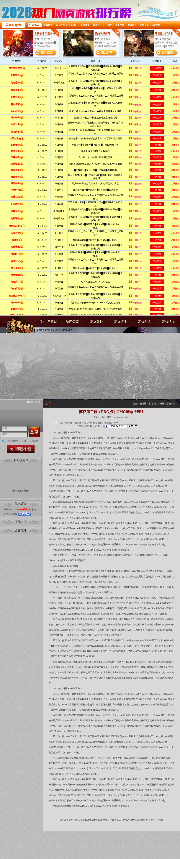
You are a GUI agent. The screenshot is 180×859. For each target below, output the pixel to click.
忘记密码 (34, 441)
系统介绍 (170, 403)
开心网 (102, 422)
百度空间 (110, 422)
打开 (18, 841)
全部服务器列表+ (20, 490)
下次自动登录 (11, 441)
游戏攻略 (120, 321)
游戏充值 (144, 321)
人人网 (87, 422)
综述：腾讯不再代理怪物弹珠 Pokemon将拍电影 (140, 819)
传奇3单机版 (18, 327)
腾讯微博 (94, 422)
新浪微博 (70, 422)
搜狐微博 (79, 422)
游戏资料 (96, 321)
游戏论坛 (168, 321)
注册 (24, 441)
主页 (150, 403)
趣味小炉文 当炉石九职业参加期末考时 (88, 819)
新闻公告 (72, 321)
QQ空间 (62, 422)
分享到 (54, 422)
